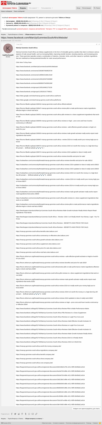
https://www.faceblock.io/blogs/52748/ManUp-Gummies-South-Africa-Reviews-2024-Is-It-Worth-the (48, 342)
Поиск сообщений (19, 11)
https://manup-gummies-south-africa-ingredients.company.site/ (36, 350)
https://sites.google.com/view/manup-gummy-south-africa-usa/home (38, 96)
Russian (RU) (6, 423)
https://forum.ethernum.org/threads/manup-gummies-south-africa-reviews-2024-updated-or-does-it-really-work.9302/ (54, 298)
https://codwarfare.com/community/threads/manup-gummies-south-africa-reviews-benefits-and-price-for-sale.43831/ (54, 160)
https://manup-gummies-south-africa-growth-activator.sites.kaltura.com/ (39, 240)
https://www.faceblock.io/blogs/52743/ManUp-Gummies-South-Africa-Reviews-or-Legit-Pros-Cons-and (50, 325)
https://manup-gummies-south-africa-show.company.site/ (34, 358)
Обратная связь (46, 423)
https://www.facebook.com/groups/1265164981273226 (34, 87)
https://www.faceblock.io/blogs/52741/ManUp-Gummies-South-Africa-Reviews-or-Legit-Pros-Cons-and (50, 317)
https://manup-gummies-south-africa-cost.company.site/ (34, 363)
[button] (39, 8)
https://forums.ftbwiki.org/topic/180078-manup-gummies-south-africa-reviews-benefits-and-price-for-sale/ (50, 156)
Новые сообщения (6, 11)
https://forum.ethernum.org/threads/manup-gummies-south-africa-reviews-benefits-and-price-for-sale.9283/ (51, 262)
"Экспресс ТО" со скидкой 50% (56, 29)
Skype (54, 21)
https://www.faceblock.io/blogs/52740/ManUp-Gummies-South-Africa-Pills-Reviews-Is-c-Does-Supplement (51, 313)
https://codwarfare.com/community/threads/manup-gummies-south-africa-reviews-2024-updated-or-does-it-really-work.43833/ (57, 169)
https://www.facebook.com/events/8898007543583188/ (34, 83)
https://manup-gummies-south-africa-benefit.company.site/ (35, 354)
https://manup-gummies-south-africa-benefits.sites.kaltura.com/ (37, 231)
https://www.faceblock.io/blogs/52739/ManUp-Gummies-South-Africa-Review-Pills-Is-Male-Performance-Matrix (52, 308)
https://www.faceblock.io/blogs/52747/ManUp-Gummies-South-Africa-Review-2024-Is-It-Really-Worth (49, 338)
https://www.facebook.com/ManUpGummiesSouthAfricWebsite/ (37, 66)
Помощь (88, 423)
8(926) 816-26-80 (22, 21)
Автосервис (10, 21)
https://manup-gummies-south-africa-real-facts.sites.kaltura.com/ (37, 252)
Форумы (23, 8)
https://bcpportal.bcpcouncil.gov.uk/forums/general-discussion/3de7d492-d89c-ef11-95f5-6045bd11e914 (50, 404)
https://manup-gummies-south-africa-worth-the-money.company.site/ (38, 346)
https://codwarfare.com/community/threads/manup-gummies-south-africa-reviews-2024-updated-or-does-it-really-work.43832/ (57, 164)
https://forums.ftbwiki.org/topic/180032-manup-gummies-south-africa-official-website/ (44, 104)
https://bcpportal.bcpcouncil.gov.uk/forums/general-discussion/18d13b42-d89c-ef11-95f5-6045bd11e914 (50, 379)
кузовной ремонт (22, 29)
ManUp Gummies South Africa (26, 48)
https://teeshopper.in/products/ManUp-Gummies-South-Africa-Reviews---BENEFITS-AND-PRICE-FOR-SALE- (52, 223)
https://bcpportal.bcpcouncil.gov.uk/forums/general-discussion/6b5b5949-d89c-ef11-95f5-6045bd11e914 (50, 388)
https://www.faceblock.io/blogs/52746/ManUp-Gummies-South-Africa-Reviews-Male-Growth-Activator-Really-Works (54, 333)
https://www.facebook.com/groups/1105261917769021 (34, 91)
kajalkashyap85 (6, 40)
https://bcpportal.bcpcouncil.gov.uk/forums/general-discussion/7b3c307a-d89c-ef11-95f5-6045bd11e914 (50, 400)
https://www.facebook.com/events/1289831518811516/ (34, 75)
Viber (42, 21)
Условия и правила (58, 423)
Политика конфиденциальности (75, 423)
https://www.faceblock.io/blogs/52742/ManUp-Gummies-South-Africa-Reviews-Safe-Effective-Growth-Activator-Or (53, 321)
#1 (99, 44)
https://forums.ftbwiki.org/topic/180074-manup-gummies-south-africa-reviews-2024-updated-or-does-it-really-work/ (53, 152)
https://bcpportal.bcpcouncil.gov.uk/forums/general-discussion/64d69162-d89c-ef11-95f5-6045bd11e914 (50, 392)
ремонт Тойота (73, 29)
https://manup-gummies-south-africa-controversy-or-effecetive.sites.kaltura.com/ (42, 235)
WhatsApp (35, 21)
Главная (95, 423)
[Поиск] (97, 8)
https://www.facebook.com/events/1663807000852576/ (34, 71)
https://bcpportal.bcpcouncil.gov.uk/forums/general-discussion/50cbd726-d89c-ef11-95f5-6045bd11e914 (50, 375)
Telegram (48, 21)
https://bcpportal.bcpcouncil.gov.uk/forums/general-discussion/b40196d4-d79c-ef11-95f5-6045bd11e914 (50, 367)
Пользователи (46, 8)
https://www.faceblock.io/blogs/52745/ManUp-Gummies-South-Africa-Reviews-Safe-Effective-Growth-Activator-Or (53, 329)
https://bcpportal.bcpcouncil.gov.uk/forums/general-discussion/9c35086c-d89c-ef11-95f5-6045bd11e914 (50, 396)
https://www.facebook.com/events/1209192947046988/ (34, 79)
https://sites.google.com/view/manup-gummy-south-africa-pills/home (38, 100)
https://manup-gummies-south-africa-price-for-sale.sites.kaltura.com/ (38, 248)
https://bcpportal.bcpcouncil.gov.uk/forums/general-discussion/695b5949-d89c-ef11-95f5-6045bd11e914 (50, 383)
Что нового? (33, 8)
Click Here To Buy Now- (24, 62)
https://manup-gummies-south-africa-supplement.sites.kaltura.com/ (38, 244)
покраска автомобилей (37, 29)
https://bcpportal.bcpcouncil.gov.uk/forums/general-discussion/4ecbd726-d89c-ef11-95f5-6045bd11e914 (50, 371)
